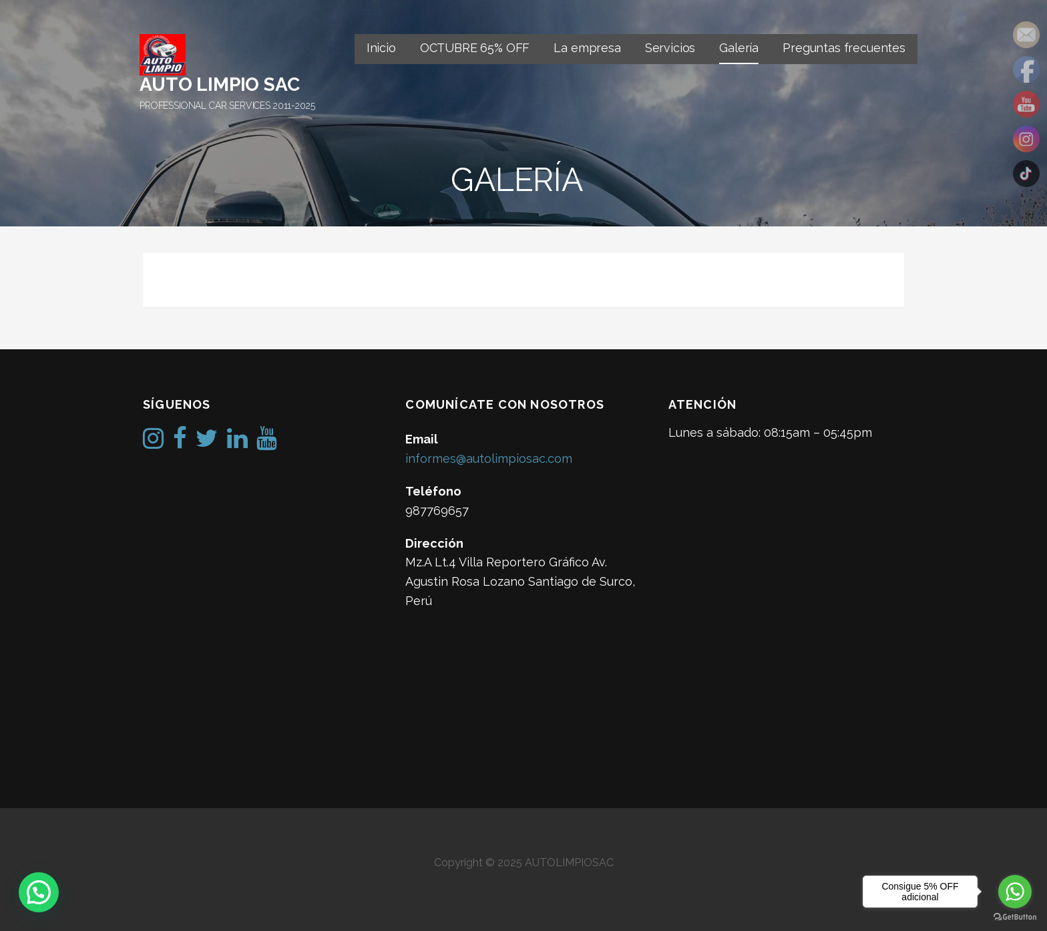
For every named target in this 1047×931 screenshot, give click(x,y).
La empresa (587, 48)
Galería (739, 48)
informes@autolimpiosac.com (488, 458)
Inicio (381, 48)
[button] (39, 892)
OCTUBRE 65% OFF (475, 48)
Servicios (670, 48)
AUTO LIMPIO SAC (220, 84)
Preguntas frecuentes (844, 48)
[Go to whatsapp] (1015, 891)
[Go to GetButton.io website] (1015, 917)
